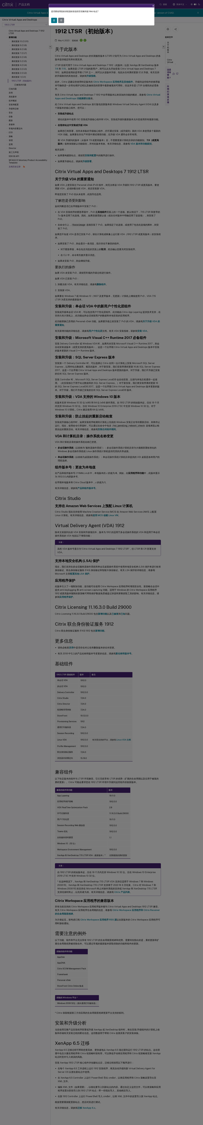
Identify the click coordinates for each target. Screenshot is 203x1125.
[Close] (153, 6)
